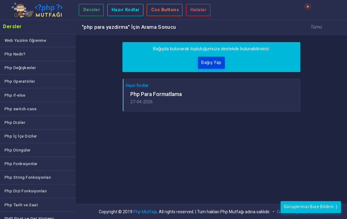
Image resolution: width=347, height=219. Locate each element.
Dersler (91, 9)
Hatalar (198, 9)
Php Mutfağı (145, 211)
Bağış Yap (211, 62)
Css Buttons (165, 9)
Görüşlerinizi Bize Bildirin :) (311, 206)
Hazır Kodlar (126, 9)
